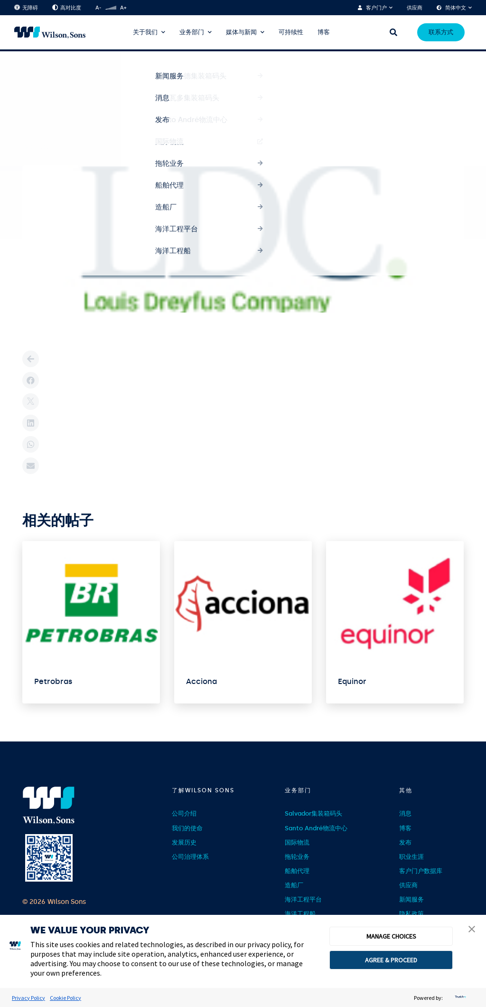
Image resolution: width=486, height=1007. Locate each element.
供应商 (414, 8)
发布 (405, 842)
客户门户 (376, 8)
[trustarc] (459, 997)
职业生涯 (411, 856)
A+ (123, 8)
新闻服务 (411, 899)
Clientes (57, 68)
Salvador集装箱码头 (313, 813)
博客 (324, 32)
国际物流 (297, 842)
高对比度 (66, 8)
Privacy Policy (28, 997)
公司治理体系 (190, 856)
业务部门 (191, 32)
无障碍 (26, 8)
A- (98, 8)
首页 (28, 67)
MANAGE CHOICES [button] (391, 936)
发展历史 (184, 842)
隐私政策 (411, 913)
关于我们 (145, 32)
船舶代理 (297, 870)
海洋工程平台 (303, 899)
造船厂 (294, 885)
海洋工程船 (300, 913)
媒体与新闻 (241, 32)
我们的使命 (187, 828)
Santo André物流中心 (316, 828)
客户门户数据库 (420, 870)
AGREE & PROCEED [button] (391, 960)
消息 (405, 813)
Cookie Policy (65, 997)
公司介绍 (184, 813)
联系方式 (441, 32)
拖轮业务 (297, 856)
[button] (472, 930)
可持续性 (291, 32)
